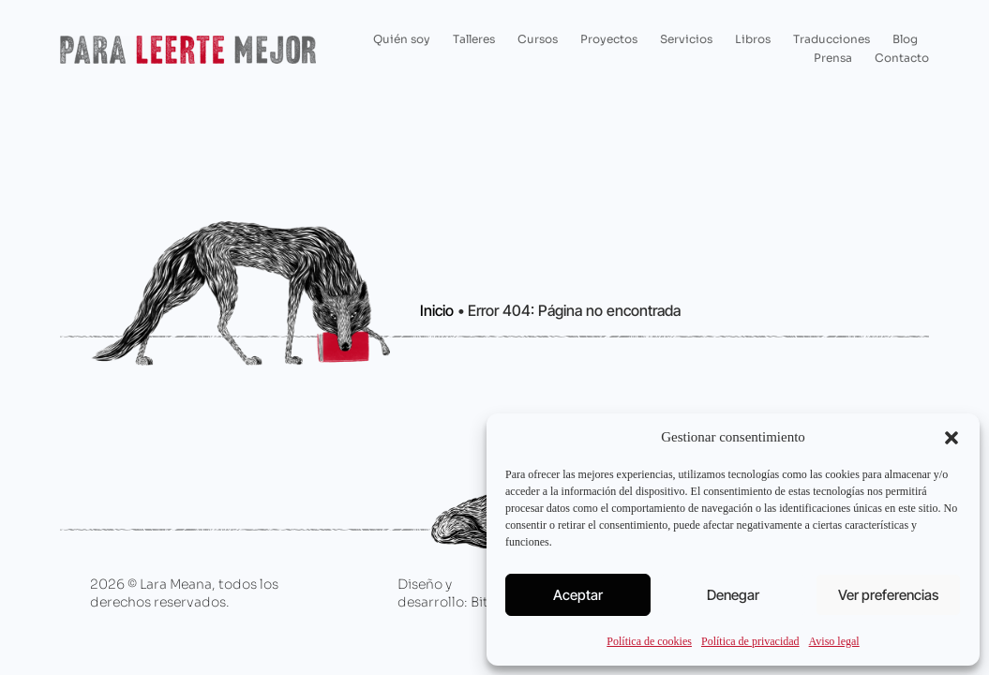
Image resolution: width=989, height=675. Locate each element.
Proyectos (608, 39)
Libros (753, 39)
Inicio (437, 310)
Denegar (733, 595)
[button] (951, 437)
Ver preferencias (888, 595)
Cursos (537, 39)
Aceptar (578, 595)
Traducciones (831, 39)
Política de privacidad (750, 641)
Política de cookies (649, 641)
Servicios (686, 39)
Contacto (902, 58)
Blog (905, 39)
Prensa (833, 58)
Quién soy (401, 39)
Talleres (474, 39)
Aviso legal (834, 641)
